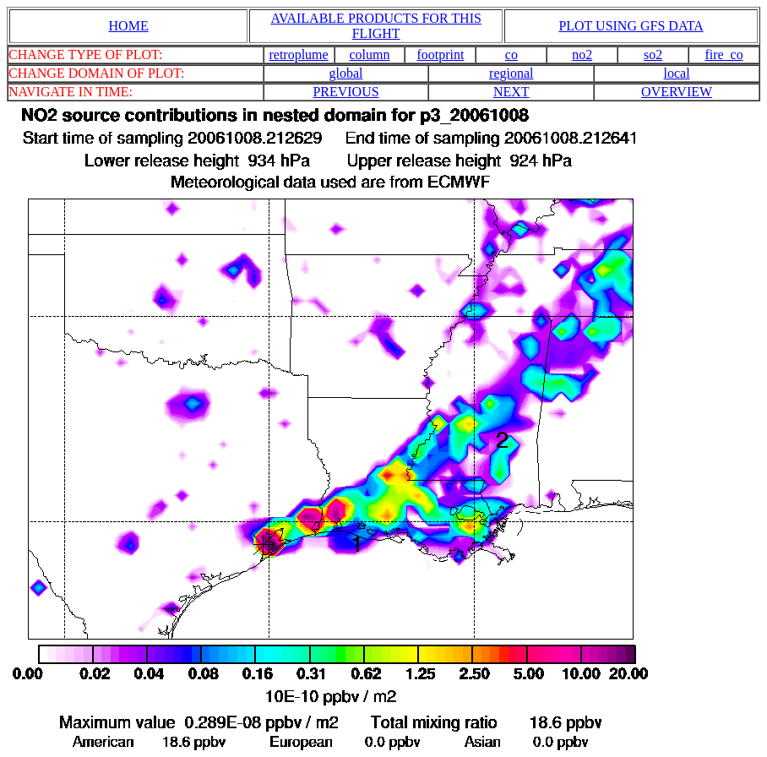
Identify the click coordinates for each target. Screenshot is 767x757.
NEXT (511, 91)
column (369, 54)
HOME (129, 26)
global (345, 73)
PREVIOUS (345, 91)
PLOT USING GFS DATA (630, 26)
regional (511, 73)
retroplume (298, 54)
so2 (653, 54)
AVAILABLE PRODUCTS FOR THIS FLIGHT (375, 26)
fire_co (723, 54)
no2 (582, 54)
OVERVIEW (676, 91)
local (677, 73)
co (511, 54)
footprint (440, 54)
